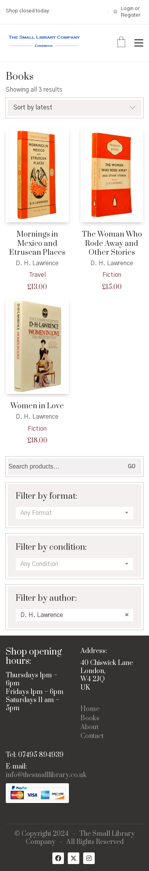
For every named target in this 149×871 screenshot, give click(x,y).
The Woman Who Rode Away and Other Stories (111, 243)
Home (89, 709)
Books (89, 718)
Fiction (111, 275)
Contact (92, 736)
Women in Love (37, 405)
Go (132, 466)
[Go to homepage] (44, 43)
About (89, 727)
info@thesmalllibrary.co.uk (46, 775)
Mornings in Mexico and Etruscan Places (37, 243)
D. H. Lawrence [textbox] (74, 615)
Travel (37, 275)
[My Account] (128, 12)
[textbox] (74, 513)
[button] (138, 42)
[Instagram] (89, 858)
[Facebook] (58, 858)
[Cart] (121, 42)
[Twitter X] (73, 858)
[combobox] (74, 513)
